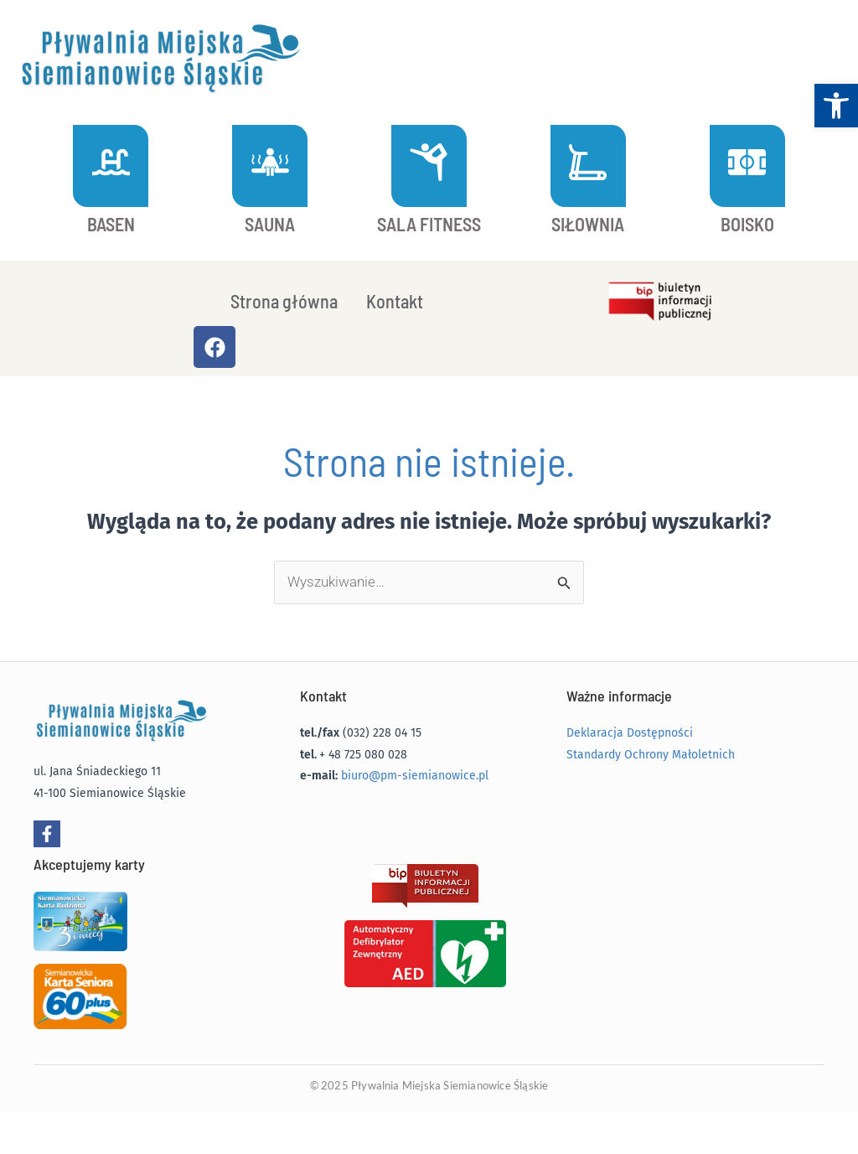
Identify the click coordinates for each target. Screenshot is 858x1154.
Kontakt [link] (394, 301)
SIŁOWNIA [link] (587, 224)
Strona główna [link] (284, 301)
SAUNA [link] (270, 224)
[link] (836, 105)
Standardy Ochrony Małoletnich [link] (650, 755)
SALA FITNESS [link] (429, 224)
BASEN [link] (111, 224)
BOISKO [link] (747, 224)
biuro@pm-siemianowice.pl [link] (414, 775)
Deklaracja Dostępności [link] (629, 733)
